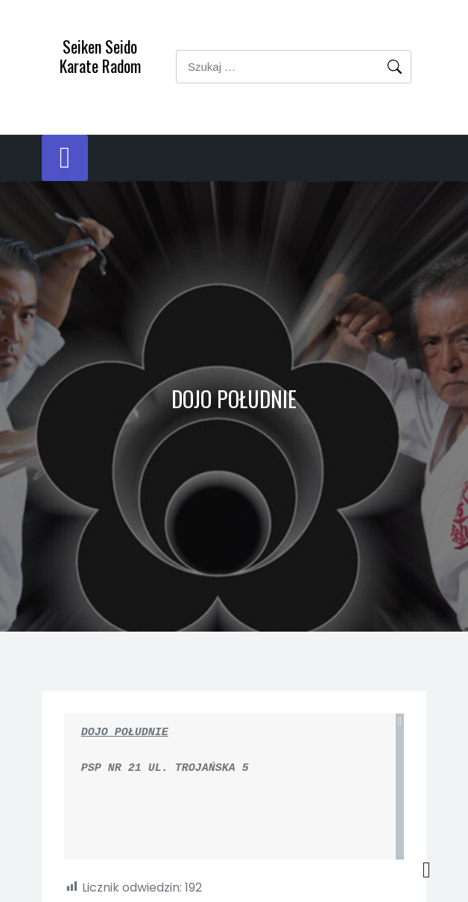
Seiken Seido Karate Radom (100, 55)
